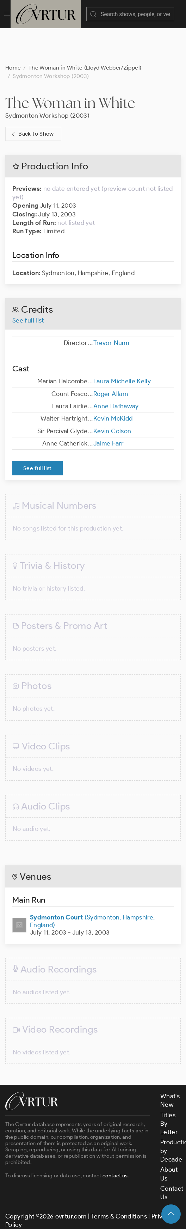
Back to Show (32, 127)
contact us (115, 1168)
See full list (28, 313)
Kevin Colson (112, 424)
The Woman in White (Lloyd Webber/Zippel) (85, 60)
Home (13, 60)
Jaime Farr (108, 436)
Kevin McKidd (112, 411)
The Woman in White (70, 95)
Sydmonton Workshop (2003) (47, 108)
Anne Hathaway (116, 399)
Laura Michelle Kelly (122, 374)
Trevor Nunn (111, 336)
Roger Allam (110, 387)
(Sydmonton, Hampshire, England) (92, 914)
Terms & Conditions (119, 1209)
